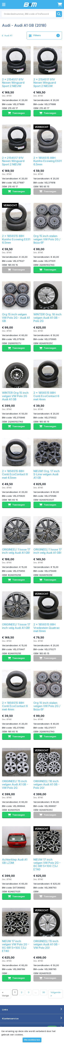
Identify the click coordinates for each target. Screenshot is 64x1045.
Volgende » (56, 994)
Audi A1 (7, 35)
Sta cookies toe (32, 1040)
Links (5, 1009)
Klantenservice (10, 1018)
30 (43, 992)
